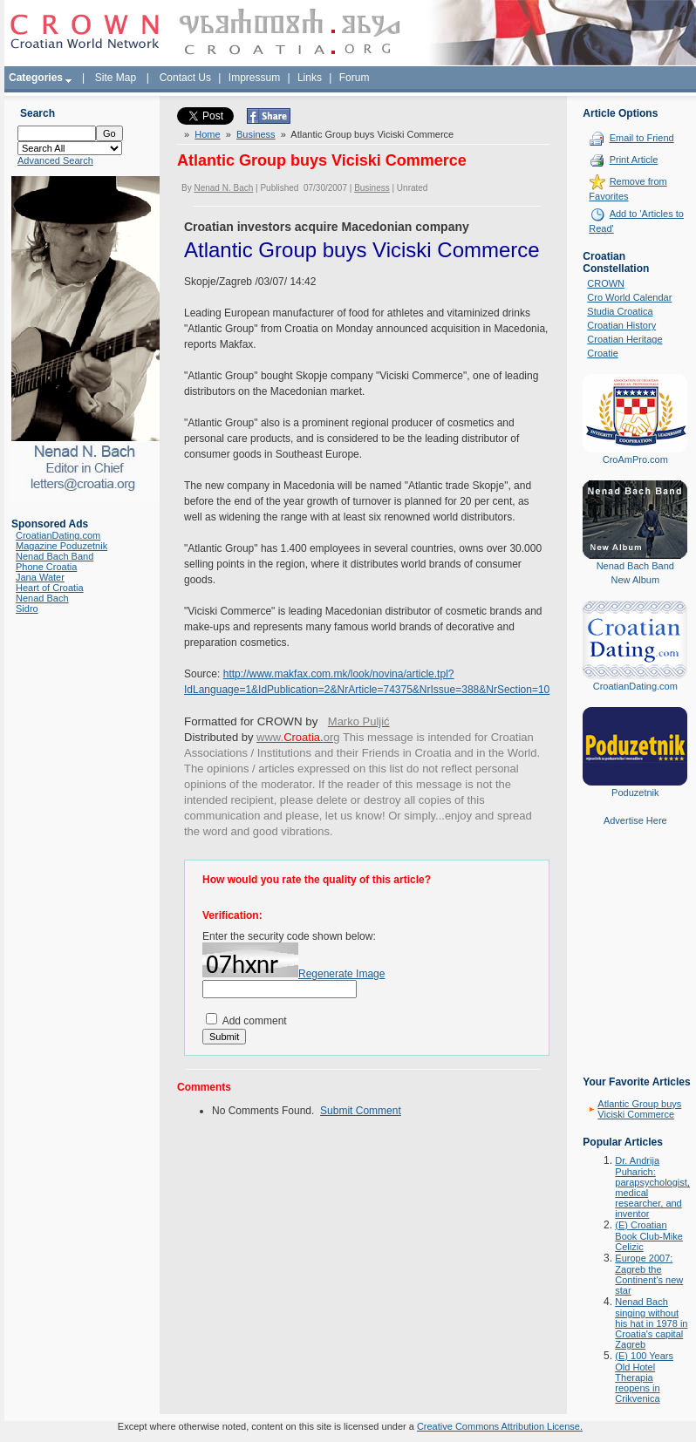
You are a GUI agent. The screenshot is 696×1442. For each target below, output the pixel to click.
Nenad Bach (42, 598)
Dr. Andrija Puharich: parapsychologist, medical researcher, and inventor (652, 1187)
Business (256, 134)
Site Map (115, 77)
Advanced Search (55, 160)
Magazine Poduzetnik (61, 546)
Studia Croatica (619, 311)
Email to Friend (642, 138)
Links (309, 77)
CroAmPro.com (635, 459)
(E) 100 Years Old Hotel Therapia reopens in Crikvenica (644, 1377)
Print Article (634, 159)
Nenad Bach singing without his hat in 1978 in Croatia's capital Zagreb (651, 1323)
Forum (354, 77)
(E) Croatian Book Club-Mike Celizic (649, 1236)
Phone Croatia (46, 566)
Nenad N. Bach (223, 188)
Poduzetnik (634, 792)
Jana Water (40, 577)
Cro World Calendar (629, 297)
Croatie (602, 353)
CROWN (605, 283)
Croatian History (621, 325)
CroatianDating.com (58, 535)
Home (207, 134)
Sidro (27, 608)
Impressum (254, 77)
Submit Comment (360, 1111)
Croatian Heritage (624, 339)
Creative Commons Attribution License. (500, 1426)
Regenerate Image (341, 974)
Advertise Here (635, 820)
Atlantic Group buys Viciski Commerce (639, 1109)
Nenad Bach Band (54, 556)
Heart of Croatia (50, 587)
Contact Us (185, 77)
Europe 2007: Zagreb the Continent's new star (649, 1274)
